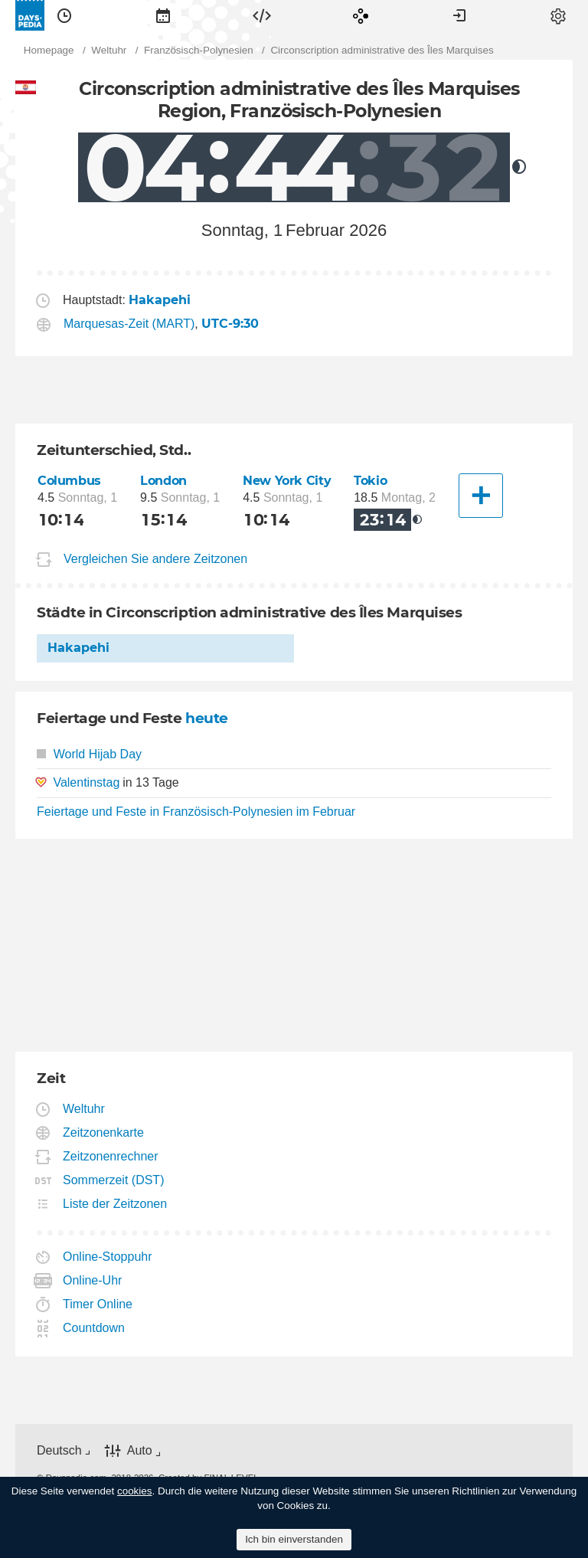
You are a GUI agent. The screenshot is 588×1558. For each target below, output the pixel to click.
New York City (287, 480)
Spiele (360, 15)
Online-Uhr (93, 1280)
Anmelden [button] (459, 15)
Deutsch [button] (59, 1450)
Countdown (94, 1327)
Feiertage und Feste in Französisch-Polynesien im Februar (196, 811)
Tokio (370, 480)
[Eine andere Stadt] (481, 495)
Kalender (163, 15)
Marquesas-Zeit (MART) (129, 323)
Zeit (64, 15)
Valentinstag (86, 782)
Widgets (261, 15)
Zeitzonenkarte (104, 1132)
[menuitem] (64, 15)
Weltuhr (84, 1108)
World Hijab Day (89, 754)
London (163, 480)
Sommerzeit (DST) (114, 1180)
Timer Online (98, 1304)
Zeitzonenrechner (111, 1156)
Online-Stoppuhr (108, 1256)
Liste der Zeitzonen (115, 1203)
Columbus (69, 480)
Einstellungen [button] (558, 15)
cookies (134, 1491)
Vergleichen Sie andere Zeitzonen (155, 558)
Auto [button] (139, 1450)
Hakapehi (78, 647)
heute (206, 718)
